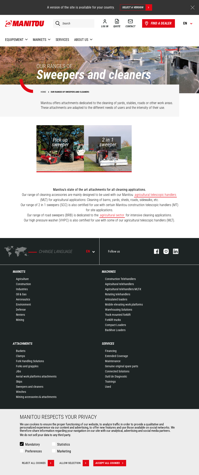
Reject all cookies (38, 463)
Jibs (18, 371)
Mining (20, 319)
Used (108, 386)
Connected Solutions (117, 371)
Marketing (64, 451)
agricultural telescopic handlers (155, 195)
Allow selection (74, 463)
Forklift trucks (113, 319)
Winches (21, 391)
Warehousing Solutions (118, 309)
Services (108, 344)
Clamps (20, 356)
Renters (20, 314)
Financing (111, 351)
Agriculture (22, 279)
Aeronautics (23, 299)
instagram (164, 251)
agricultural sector (112, 215)
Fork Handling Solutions (30, 361)
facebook (154, 251)
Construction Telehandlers (120, 279)
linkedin (173, 251)
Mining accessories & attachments (36, 397)
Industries (22, 289)
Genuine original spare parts (121, 366)
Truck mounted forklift (118, 314)
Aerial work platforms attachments (36, 376)
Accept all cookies (110, 463)
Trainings (110, 381)
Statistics (63, 444)
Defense (21, 309)
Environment (23, 304)
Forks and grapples (27, 366)
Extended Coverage (116, 356)
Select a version (137, 7)
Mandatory (32, 444)
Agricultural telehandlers (119, 284)
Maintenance (113, 361)
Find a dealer (158, 23)
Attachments (22, 344)
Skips (19, 381)
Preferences (33, 451)
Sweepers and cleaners (29, 386)
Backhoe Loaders (115, 330)
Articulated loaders (116, 299)
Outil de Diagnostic (116, 376)
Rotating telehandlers (117, 294)
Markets (19, 272)
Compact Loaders (115, 325)
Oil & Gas (21, 294)
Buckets (20, 351)
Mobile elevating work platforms (124, 304)
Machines (109, 272)
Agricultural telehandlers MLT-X (123, 289)
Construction (23, 284)
